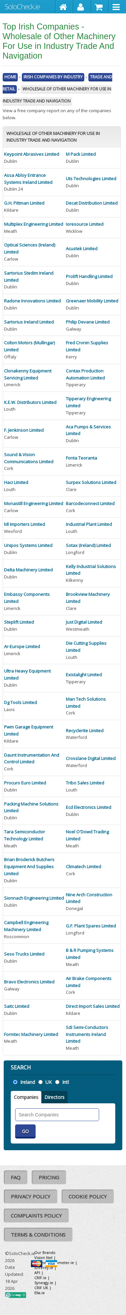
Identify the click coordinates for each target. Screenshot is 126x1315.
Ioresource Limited (84, 224)
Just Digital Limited (84, 622)
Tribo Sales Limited (85, 783)
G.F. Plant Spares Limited (91, 926)
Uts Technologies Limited (91, 179)
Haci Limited (16, 482)
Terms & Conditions (38, 1234)
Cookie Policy (88, 1196)
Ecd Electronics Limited (88, 807)
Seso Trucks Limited (24, 954)
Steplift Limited (19, 622)
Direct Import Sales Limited (93, 1006)
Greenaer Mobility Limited (92, 301)
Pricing (49, 1177)
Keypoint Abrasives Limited (31, 154)
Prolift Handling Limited (89, 276)
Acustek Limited (81, 249)
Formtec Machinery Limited (31, 1034)
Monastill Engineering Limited (33, 503)
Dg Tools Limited (20, 702)
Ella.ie (39, 1292)
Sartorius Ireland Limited (29, 322)
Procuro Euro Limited (25, 783)
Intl (65, 1082)
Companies (26, 1097)
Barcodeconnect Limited (90, 503)
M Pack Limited (81, 154)
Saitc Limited (16, 1006)
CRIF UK (41, 1287)
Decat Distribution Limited (92, 203)
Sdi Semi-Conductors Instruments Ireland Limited (87, 1034)
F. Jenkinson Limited (24, 430)
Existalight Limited (84, 675)
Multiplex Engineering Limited (33, 224)
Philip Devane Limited (88, 322)
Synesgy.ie (43, 1282)
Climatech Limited (83, 866)
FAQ (15, 1177)
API (37, 1272)
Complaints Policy (36, 1215)
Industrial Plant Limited (89, 524)
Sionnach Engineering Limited (34, 898)
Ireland (27, 1082)
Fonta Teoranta (81, 458)
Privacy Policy (30, 1196)
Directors (54, 1097)
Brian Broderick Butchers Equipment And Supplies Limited (29, 866)
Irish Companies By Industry (53, 77)
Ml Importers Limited (24, 524)
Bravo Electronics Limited (29, 982)
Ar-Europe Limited (22, 646)
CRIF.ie (40, 1277)
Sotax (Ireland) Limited (88, 545)
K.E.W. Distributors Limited (30, 402)
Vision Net (43, 1257)
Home (10, 77)
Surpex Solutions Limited (91, 482)
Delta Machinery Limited (28, 570)
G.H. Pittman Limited (24, 203)
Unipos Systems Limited (28, 545)
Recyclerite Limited (84, 731)
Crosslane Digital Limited (91, 758)
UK (48, 1082)
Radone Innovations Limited (32, 301)
